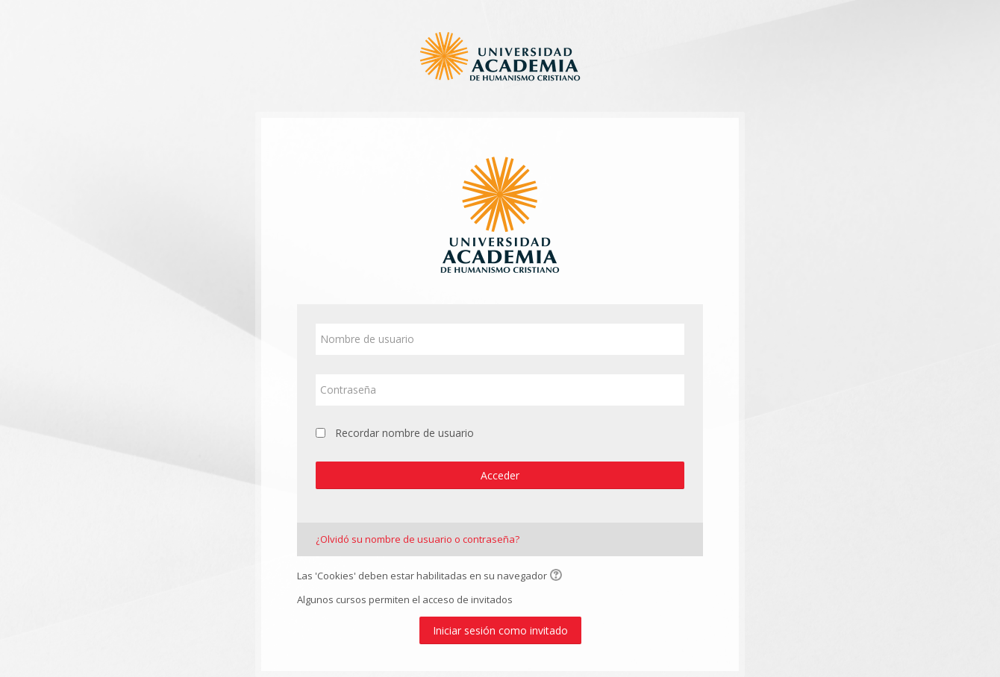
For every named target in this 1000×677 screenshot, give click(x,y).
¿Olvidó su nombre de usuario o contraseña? (417, 539)
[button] (558, 576)
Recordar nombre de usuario (404, 433)
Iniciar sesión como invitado (500, 630)
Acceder (500, 475)
